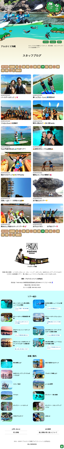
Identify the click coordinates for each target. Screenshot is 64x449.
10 (24, 67)
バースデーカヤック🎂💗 (9, 98)
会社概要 (48, 429)
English (53, 42)
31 (47, 67)
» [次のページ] (13, 71)
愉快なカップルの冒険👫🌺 (42, 175)
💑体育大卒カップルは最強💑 (43, 149)
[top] (62, 446)
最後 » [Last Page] (18, 71)
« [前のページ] (16, 67)
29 (39, 67)
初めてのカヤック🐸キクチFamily (12, 175)
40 (58, 67)
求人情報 (16, 433)
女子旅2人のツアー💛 (40, 201)
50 (3, 71)
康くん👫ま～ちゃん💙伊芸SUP (44, 98)
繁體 (59, 42)
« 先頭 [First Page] (12, 67)
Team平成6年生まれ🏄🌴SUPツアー (13, 149)
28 (35, 67)
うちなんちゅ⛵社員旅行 (9, 123)
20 (28, 67)
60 (7, 71)
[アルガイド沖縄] (32, 250)
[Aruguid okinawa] (7, 9)
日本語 (46, 42)
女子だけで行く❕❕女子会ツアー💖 (45, 227)
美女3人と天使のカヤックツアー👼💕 (13, 227)
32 (50, 67)
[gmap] (52, 283)
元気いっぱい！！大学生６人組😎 (12, 201)
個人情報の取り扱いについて (48, 433)
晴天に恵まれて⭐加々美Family (44, 123)
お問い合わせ (16, 429)
